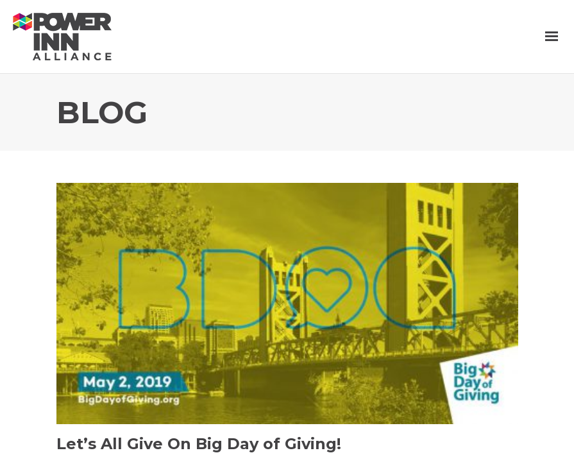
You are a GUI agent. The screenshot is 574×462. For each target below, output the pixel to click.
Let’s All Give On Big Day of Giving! (198, 443)
